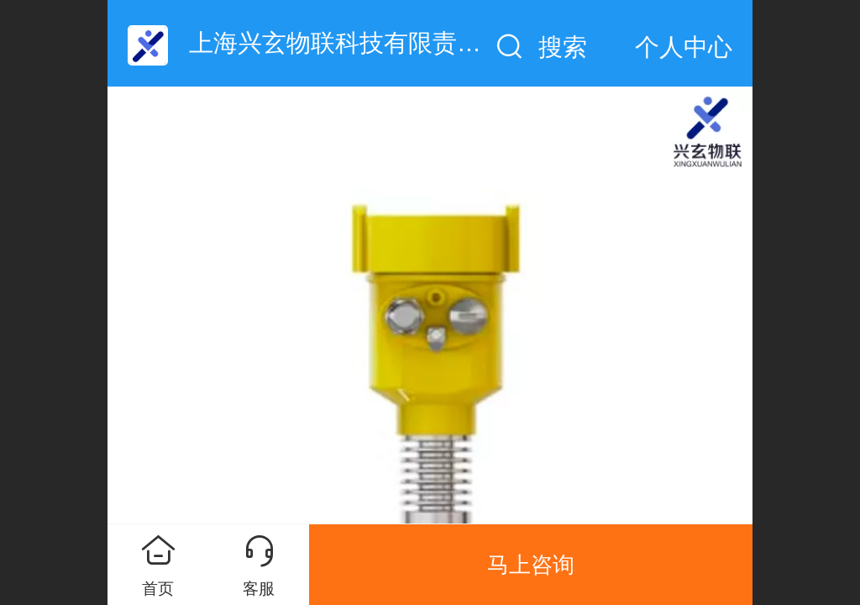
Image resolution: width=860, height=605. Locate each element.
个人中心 (683, 47)
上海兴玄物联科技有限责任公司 (359, 42)
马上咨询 (530, 564)
